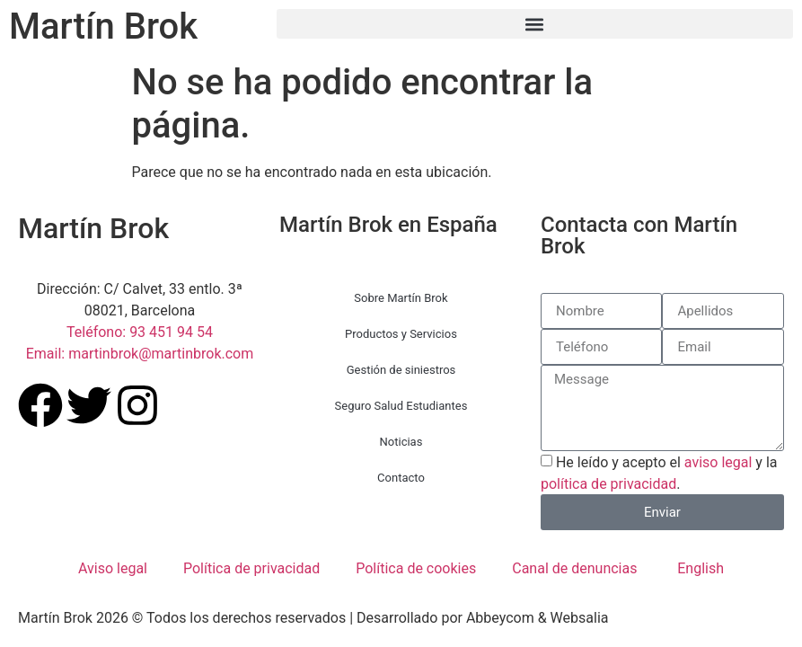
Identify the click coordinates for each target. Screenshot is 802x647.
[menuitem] (698, 568)
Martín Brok (103, 26)
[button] (535, 24)
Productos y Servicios (401, 334)
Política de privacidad (251, 568)
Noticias (401, 441)
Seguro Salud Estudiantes (401, 405)
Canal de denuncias (574, 568)
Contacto (401, 477)
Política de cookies (416, 568)
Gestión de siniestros (401, 370)
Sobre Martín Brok (400, 298)
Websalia (580, 617)
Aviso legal (112, 568)
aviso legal (718, 462)
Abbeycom (500, 617)
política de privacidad (608, 483)
